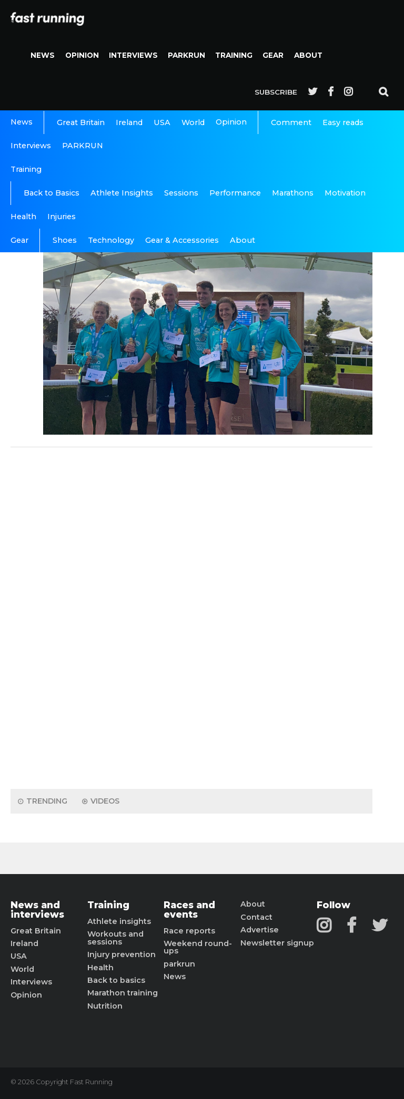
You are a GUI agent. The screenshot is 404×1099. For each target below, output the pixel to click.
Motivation (345, 193)
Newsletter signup (277, 943)
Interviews (133, 55)
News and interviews (37, 909)
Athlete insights (119, 921)
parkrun (179, 964)
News (43, 55)
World (193, 122)
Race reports (189, 930)
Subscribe (276, 92)
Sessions (181, 193)
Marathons (293, 193)
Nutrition (105, 1006)
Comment (291, 122)
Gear (273, 55)
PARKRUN (186, 55)
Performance (235, 193)
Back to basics (116, 980)
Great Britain (81, 122)
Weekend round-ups (198, 947)
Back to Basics (51, 193)
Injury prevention (121, 954)
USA (162, 122)
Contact (256, 917)
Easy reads (342, 122)
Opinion (82, 55)
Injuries (61, 216)
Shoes (65, 240)
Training (233, 55)
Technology (111, 240)
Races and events (189, 909)
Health (23, 216)
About (308, 55)
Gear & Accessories (182, 240)
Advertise (259, 929)
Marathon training (122, 993)
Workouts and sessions (115, 938)
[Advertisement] (191, 615)
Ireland (129, 122)
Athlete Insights (121, 193)
